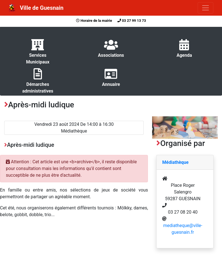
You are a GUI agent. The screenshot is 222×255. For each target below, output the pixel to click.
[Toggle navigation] (205, 7)
